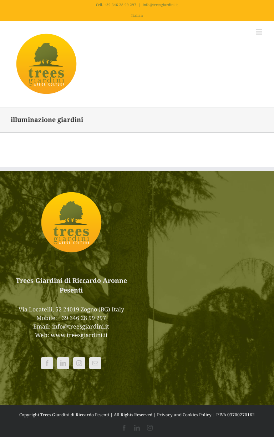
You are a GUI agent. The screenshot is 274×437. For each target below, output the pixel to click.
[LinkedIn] (63, 363)
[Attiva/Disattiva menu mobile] (259, 32)
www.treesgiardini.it (79, 335)
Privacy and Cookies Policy (184, 415)
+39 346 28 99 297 (82, 318)
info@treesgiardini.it (160, 4)
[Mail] (95, 363)
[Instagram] (79, 363)
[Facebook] (47, 363)
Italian (137, 15)
